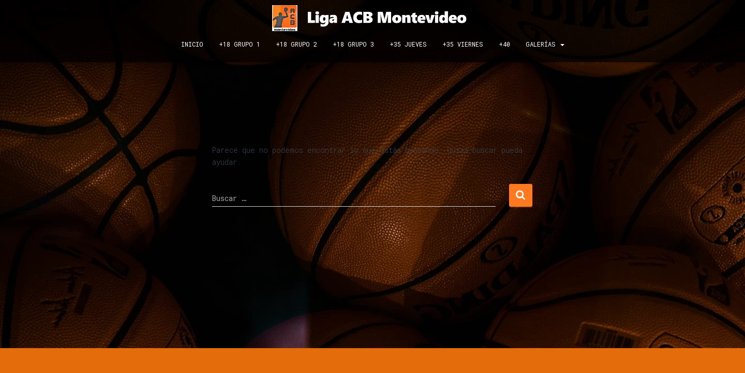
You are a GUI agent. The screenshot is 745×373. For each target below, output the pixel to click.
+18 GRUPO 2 (296, 44)
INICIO (192, 44)
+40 (504, 44)
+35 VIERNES (462, 44)
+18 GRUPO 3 (353, 44)
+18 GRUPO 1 (239, 44)
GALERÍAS (545, 44)
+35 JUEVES (408, 44)
